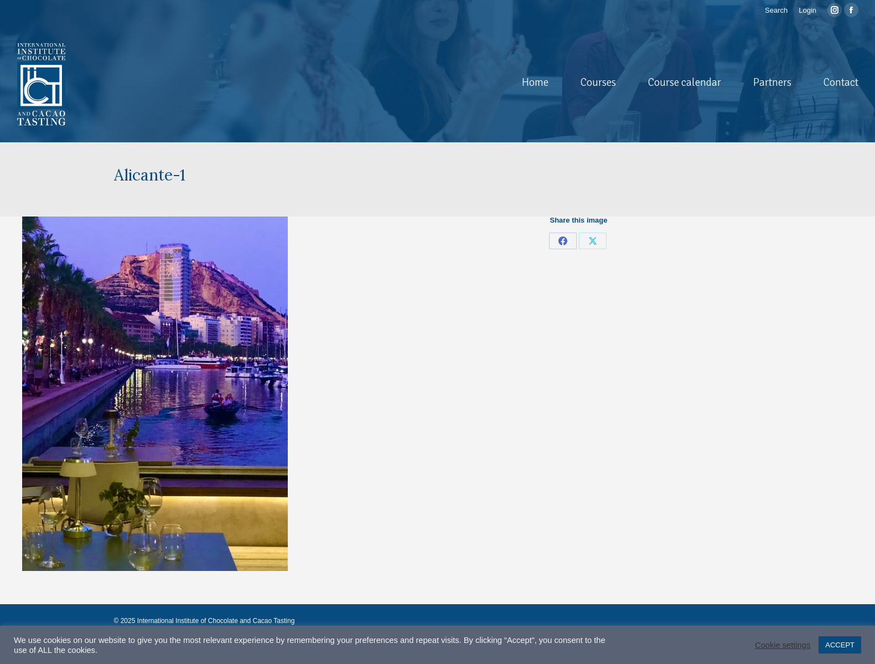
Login (807, 10)
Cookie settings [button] (782, 645)
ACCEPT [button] (840, 645)
